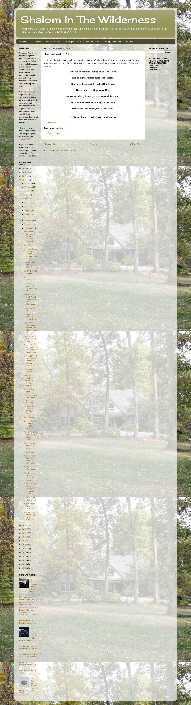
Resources (93, 41)
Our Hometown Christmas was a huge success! (30, 398)
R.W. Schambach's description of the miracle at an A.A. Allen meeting (26, 601)
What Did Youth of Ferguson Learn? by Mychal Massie (30, 361)
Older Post (136, 144)
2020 (24, 545)
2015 (24, 525)
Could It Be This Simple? (31, 272)
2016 (24, 529)
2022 (24, 552)
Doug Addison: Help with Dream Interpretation (30, 254)
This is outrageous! (30, 278)
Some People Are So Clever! (29, 264)
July (26, 206)
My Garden (113, 41)
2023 (24, 556)
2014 (24, 180)
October (28, 220)
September (29, 214)
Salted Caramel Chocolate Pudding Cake (30, 435)
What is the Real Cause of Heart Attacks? (30, 424)
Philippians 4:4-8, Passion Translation (27, 621)
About (36, 41)
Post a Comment (55, 133)
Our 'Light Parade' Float (30, 370)
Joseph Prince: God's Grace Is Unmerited (28, 655)
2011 (24, 168)
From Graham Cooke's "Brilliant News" (30, 410)
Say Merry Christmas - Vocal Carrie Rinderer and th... (30, 327)
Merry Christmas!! (30, 468)
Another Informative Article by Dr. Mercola (28, 647)
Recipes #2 (73, 41)
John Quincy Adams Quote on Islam (29, 476)
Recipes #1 (53, 41)
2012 (24, 172)
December (29, 228)
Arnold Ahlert (29, 417)
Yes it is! (27, 245)
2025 (24, 564)
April (27, 195)
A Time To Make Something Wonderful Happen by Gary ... (30, 489)
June (27, 202)
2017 (24, 533)
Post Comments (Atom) (65, 150)
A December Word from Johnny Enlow (31, 316)
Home (23, 41)
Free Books (29, 452)
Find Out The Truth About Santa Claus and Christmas (30, 299)
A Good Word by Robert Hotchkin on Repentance (30, 348)
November (29, 224)
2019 (24, 541)
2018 (24, 537)
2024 (24, 560)
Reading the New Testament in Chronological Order (27, 612)
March (27, 191)
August (28, 210)
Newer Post (51, 144)
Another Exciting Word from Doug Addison (29, 380)
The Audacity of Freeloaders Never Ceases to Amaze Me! (30, 236)
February (28, 187)
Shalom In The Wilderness (88, 19)
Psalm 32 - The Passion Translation (27, 663)
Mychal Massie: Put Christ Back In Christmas (30, 459)
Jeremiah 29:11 (24, 139)
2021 (24, 549)
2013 (24, 176)
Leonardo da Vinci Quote (30, 498)
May (27, 199)
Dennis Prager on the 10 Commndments (30, 287)
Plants (130, 41)
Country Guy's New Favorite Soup (30, 338)
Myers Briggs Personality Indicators (30, 506)
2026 (24, 568)
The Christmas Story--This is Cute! (30, 445)
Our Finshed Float (29, 390)
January (28, 183)
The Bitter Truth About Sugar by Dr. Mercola (30, 516)
